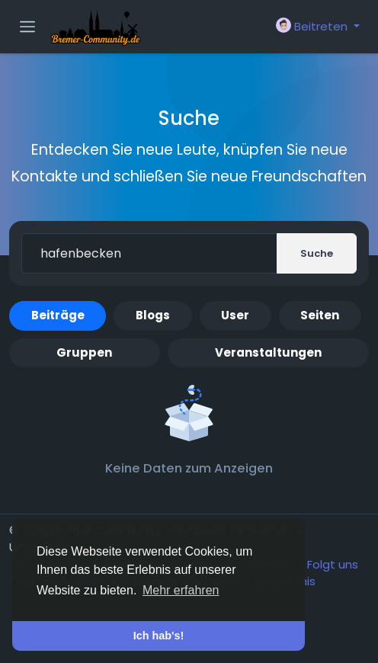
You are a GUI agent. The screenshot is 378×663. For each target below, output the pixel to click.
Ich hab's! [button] (158, 635)
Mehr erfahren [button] (181, 590)
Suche (316, 253)
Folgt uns (332, 564)
